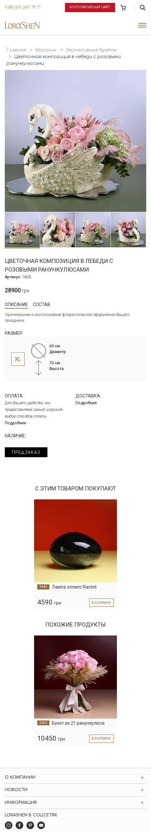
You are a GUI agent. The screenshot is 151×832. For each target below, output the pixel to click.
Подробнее (15, 423)
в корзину (101, 603)
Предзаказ (26, 452)
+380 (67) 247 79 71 (22, 7)
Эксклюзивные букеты (91, 50)
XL (18, 359)
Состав (41, 304)
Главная (16, 50)
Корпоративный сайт (90, 7)
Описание (16, 304)
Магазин (45, 50)
